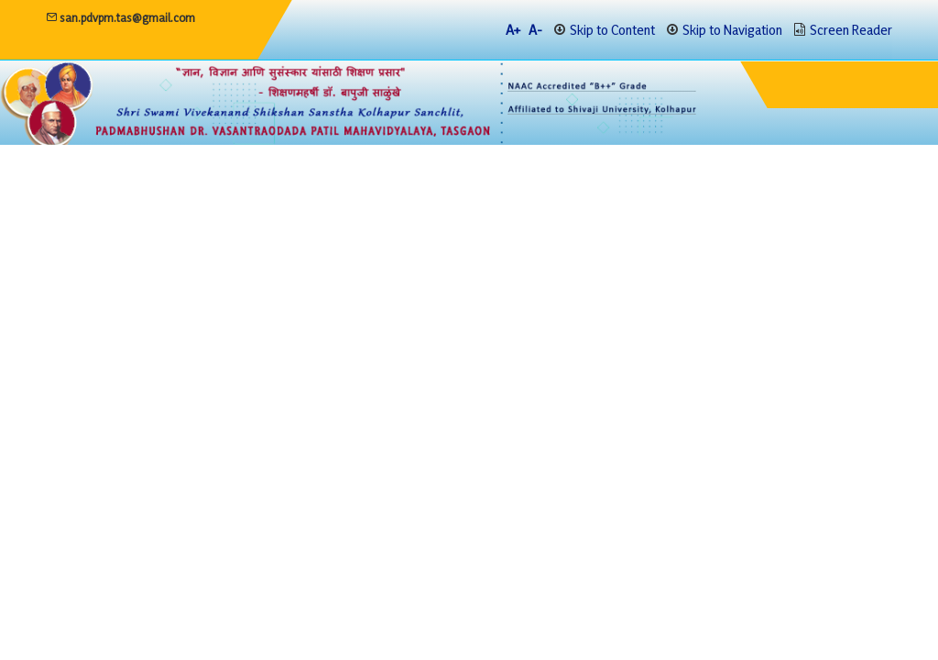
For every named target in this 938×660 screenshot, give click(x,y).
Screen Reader (851, 29)
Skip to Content (612, 29)
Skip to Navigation (732, 29)
